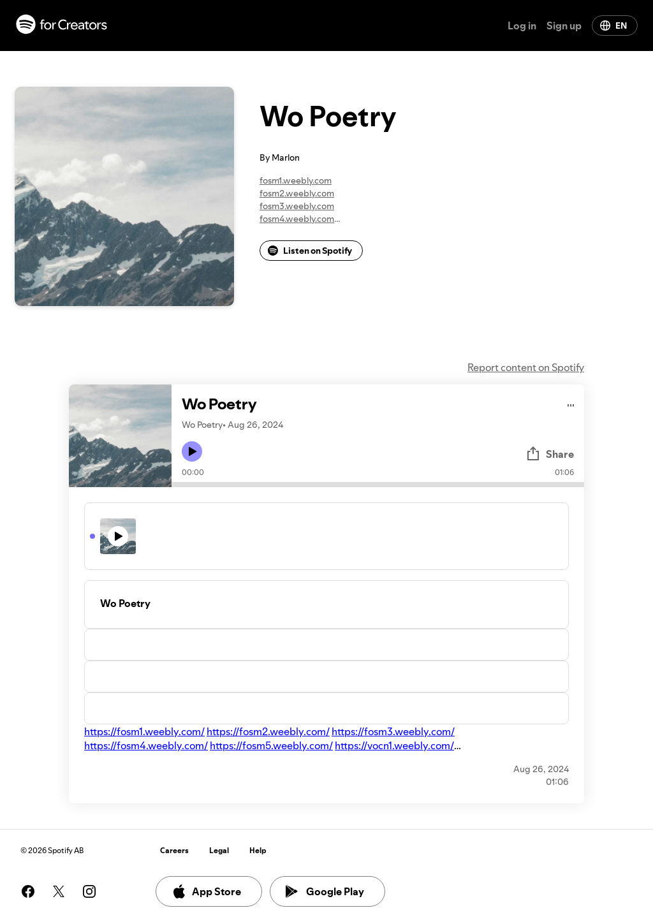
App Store (206, 891)
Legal (219, 850)
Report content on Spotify (525, 367)
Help (258, 850)
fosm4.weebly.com (297, 218)
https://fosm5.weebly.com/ (271, 745)
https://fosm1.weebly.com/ (144, 731)
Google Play (325, 891)
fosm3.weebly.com (297, 206)
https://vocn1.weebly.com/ (394, 745)
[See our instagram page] (89, 891)
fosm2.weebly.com (297, 193)
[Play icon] (192, 451)
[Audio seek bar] (378, 484)
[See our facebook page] (28, 891)
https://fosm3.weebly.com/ (393, 731)
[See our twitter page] (58, 891)
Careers (174, 850)
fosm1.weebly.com (296, 180)
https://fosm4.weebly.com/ (146, 745)
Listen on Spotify (310, 250)
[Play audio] (571, 403)
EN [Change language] (613, 25)
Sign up (564, 25)
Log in (522, 25)
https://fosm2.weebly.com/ (268, 731)
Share (549, 454)
